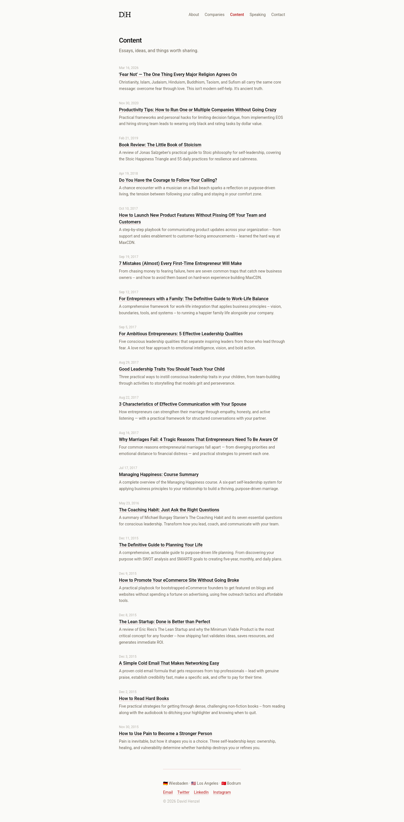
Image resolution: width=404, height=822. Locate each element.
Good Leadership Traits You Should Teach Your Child (171, 369)
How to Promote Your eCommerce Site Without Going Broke (179, 580)
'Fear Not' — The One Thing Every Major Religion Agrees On (178, 74)
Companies (215, 14)
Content (237, 14)
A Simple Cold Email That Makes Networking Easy (169, 663)
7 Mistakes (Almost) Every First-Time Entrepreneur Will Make (180, 263)
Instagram (222, 792)
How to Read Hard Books (144, 698)
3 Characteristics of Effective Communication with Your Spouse (182, 404)
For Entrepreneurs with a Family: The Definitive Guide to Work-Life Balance (193, 298)
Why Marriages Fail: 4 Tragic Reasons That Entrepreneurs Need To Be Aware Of (198, 439)
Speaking (258, 14)
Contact (278, 14)
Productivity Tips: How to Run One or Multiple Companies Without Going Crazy (197, 109)
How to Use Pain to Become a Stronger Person (165, 733)
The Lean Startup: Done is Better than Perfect (164, 621)
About (194, 14)
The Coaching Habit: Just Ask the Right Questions (169, 509)
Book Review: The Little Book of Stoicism (160, 144)
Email (168, 792)
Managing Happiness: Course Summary (159, 474)
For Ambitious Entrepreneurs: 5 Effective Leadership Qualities (181, 333)
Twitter (183, 792)
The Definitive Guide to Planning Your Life (161, 545)
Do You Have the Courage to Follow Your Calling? (168, 180)
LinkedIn (201, 792)
